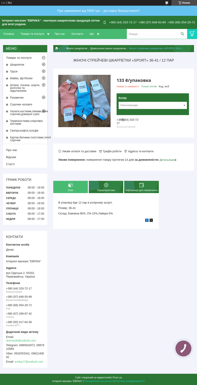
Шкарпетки (17, 64)
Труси (13, 71)
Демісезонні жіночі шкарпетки (108, 48)
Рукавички (17, 97)
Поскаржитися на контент (98, 381)
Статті (10, 164)
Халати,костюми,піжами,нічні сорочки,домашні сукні (28, 113)
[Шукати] (182, 34)
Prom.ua (117, 377)
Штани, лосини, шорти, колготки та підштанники (25, 87)
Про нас (59, 33)
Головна (8, 33)
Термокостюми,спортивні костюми (26, 122)
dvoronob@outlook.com (21, 340)
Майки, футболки (21, 78)
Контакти (77, 33)
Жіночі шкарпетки (76, 48)
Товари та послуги (32, 33)
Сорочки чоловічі (21, 104)
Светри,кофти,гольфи (24, 130)
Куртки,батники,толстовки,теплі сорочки (28, 139)
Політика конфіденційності (130, 381)
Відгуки (11, 157)
